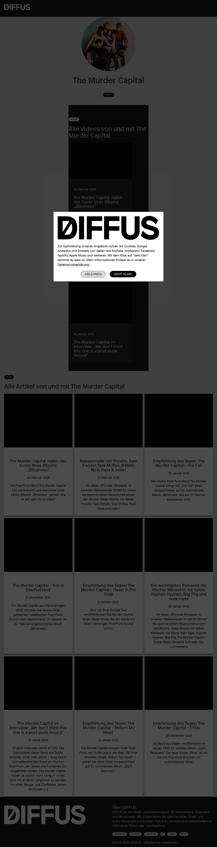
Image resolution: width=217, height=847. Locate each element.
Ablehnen (93, 274)
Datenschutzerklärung (73, 264)
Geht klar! (123, 274)
